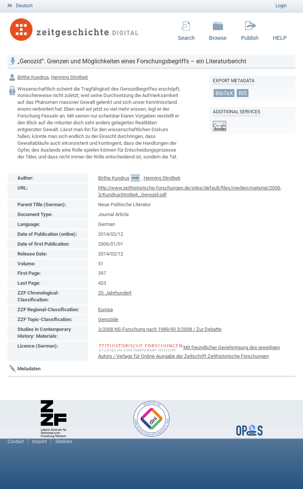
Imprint (39, 441)
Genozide (108, 319)
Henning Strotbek (69, 77)
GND (135, 178)
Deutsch (24, 5)
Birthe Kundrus (33, 77)
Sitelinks (63, 441)
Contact (16, 441)
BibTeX (224, 92)
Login (281, 5)
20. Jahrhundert (114, 293)
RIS (243, 92)
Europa (105, 309)
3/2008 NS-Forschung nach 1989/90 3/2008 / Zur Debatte (160, 329)
